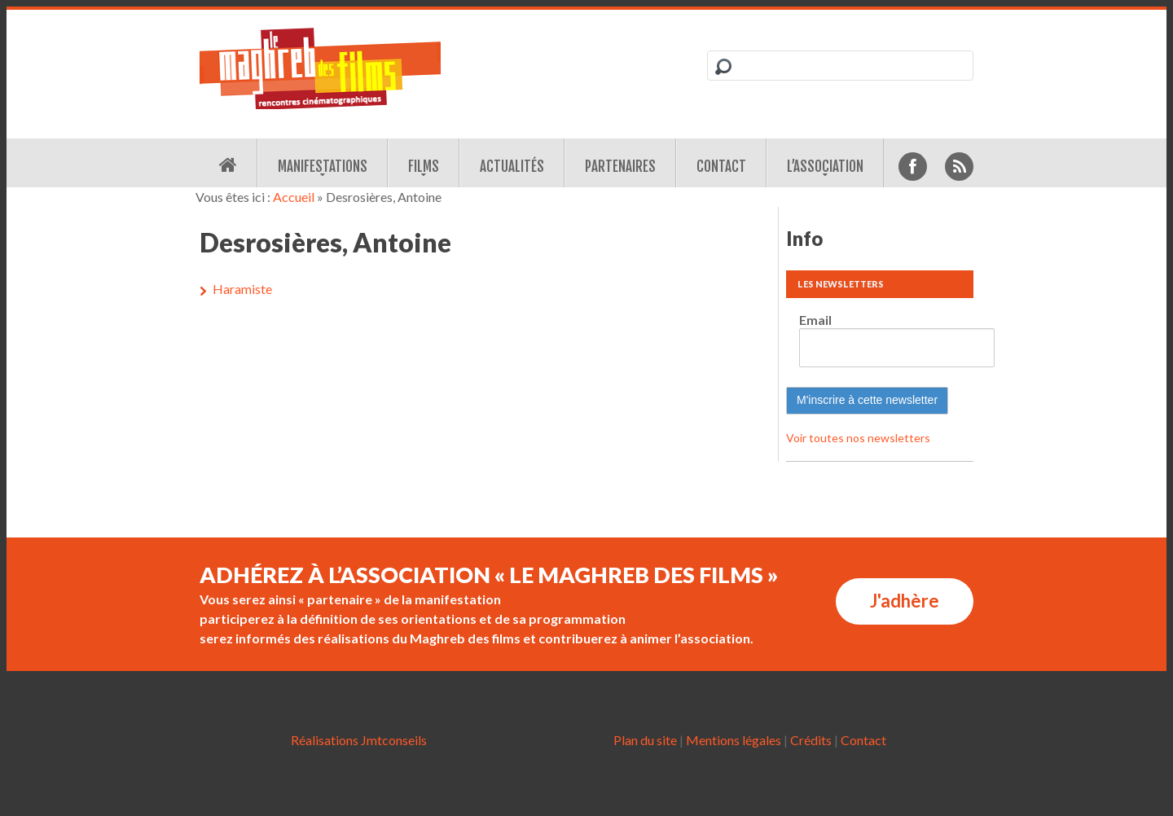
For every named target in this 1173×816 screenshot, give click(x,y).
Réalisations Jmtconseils (359, 740)
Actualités (512, 166)
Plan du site (645, 740)
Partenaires (620, 166)
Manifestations (322, 166)
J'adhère (904, 601)
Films (423, 166)
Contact (721, 166)
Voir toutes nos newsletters (858, 438)
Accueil (293, 196)
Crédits (811, 740)
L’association (825, 166)
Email (815, 319)
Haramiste (242, 288)
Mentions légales (733, 740)
